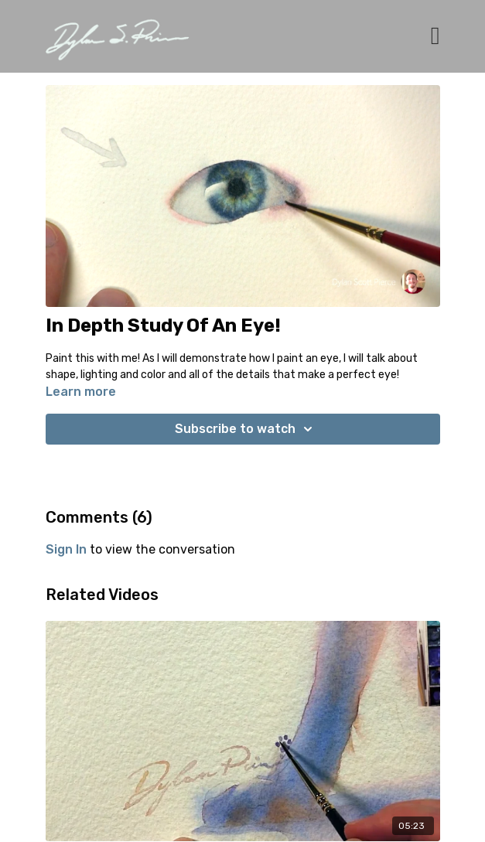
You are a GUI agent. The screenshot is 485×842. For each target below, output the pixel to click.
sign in (66, 549)
